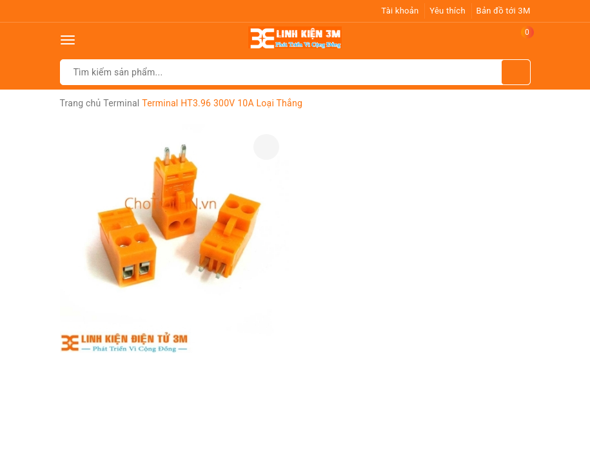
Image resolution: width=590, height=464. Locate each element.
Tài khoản (399, 10)
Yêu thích (447, 10)
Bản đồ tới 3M (504, 10)
